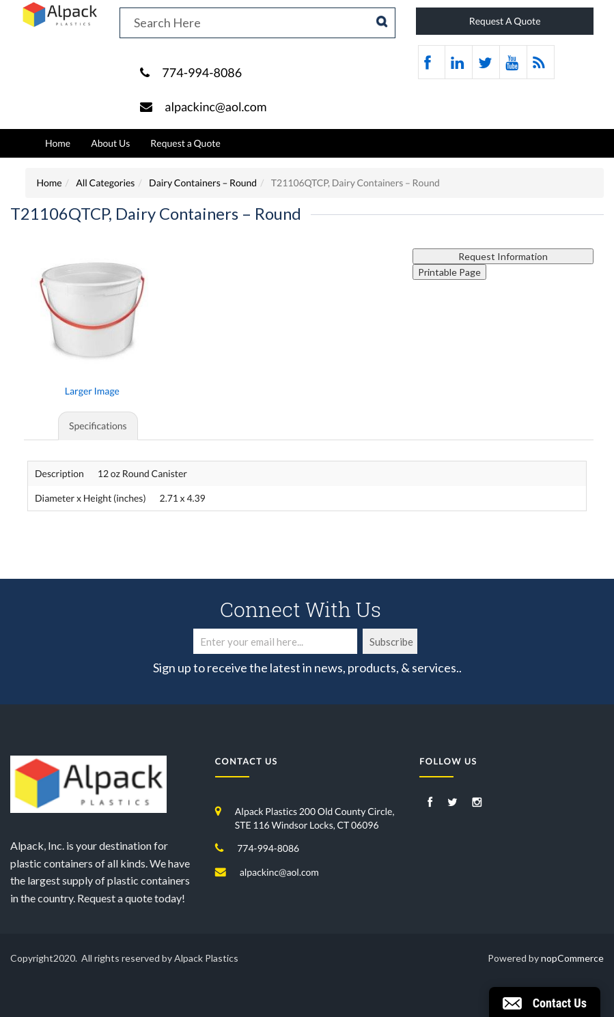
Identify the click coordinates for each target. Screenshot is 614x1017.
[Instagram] (477, 803)
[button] (544, 1002)
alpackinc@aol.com (215, 106)
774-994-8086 (202, 72)
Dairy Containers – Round (203, 182)
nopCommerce (572, 958)
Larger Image (92, 391)
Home (57, 143)
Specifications (98, 425)
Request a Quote (185, 143)
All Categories (105, 182)
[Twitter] (452, 803)
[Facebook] (430, 803)
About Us (110, 143)
